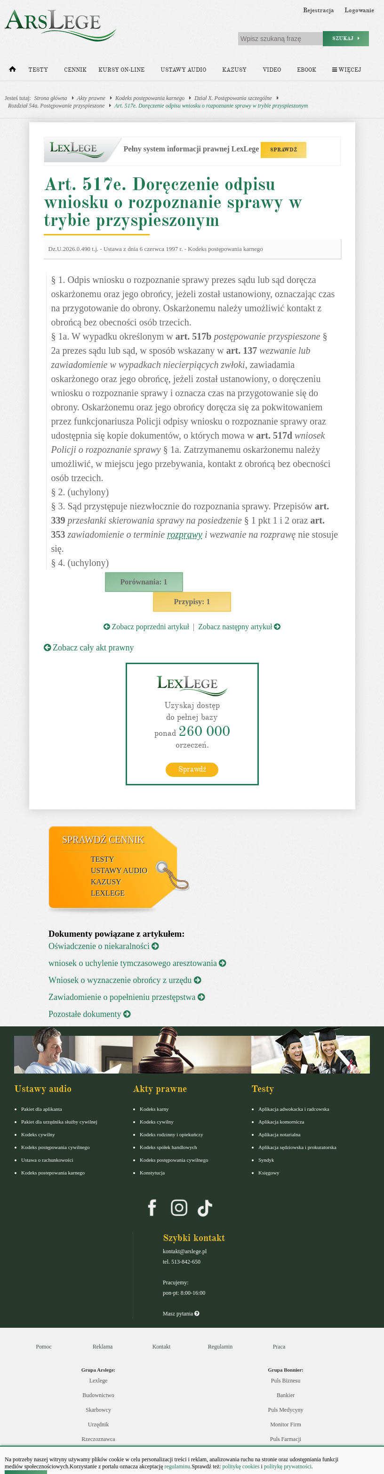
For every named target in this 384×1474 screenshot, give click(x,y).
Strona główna (50, 98)
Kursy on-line (121, 70)
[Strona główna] (12, 71)
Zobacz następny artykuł (239, 627)
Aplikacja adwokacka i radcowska (293, 1109)
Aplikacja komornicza (281, 1121)
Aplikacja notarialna (279, 1134)
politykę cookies (240, 1466)
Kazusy (234, 70)
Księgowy (269, 1172)
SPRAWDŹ (283, 150)
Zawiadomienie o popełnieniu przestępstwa (126, 997)
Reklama (103, 1346)
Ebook (306, 70)
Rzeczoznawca (98, 1439)
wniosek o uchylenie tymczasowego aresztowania (137, 963)
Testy (38, 70)
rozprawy (184, 534)
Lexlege (98, 1380)
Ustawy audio (183, 70)
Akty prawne (91, 98)
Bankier (286, 1395)
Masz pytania (181, 1313)
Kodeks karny (154, 1109)
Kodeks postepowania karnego (53, 1172)
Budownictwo (98, 1395)
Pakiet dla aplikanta (41, 1109)
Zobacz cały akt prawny (89, 647)
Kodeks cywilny (38, 1134)
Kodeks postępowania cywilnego (55, 1147)
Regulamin (220, 1346)
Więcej (346, 70)
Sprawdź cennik (103, 839)
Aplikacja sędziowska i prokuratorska (297, 1147)
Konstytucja (152, 1172)
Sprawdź (192, 769)
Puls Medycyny (286, 1410)
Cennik (75, 70)
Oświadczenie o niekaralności (103, 946)
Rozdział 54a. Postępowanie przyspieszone (56, 105)
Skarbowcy (98, 1410)
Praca (279, 1346)
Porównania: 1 (144, 582)
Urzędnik (98, 1424)
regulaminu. (177, 1466)
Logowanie (359, 10)
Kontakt (161, 1346)
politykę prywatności (288, 1466)
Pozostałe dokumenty (89, 1014)
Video (272, 70)
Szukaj (346, 38)
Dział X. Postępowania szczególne (233, 98)
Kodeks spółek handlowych (168, 1147)
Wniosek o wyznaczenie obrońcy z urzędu (124, 980)
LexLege (108, 893)
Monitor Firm (285, 1424)
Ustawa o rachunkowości (47, 1160)
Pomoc (43, 1346)
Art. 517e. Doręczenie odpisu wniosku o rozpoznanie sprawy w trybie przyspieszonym (211, 105)
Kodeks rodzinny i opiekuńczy (171, 1134)
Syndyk (266, 1160)
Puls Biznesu (285, 1380)
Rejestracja (318, 10)
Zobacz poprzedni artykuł (146, 627)
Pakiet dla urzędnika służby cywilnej (59, 1121)
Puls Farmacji (285, 1439)
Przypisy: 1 (192, 602)
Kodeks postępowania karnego (149, 98)
